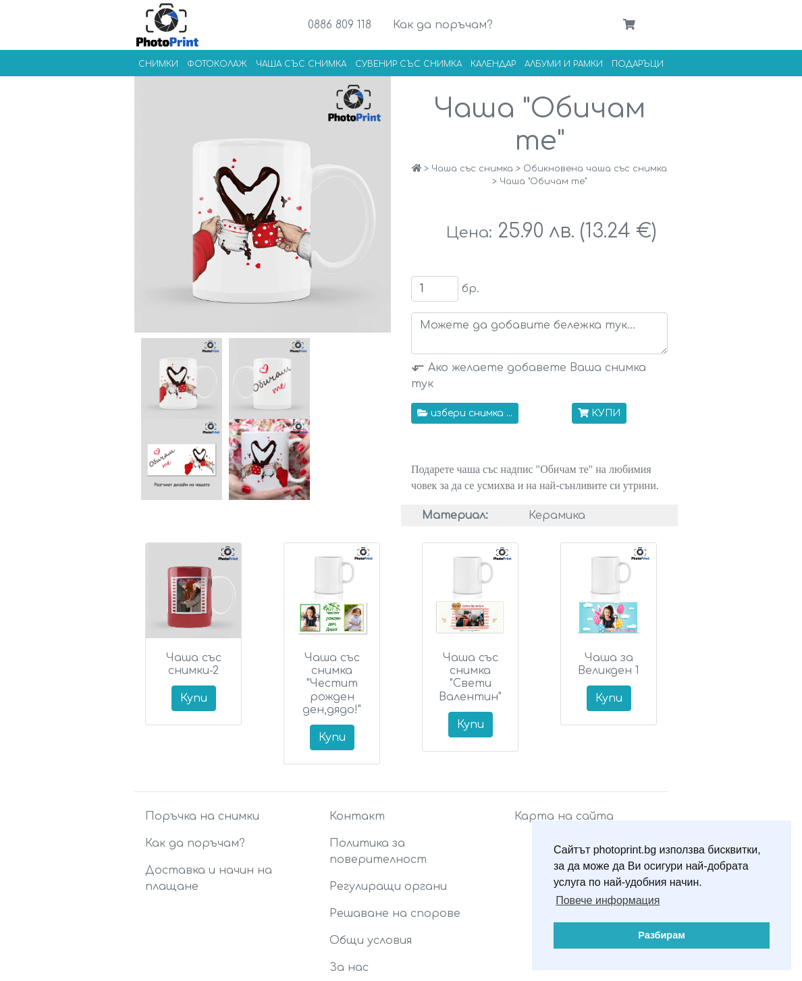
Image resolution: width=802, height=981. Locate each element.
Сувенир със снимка (408, 64)
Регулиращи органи (388, 886)
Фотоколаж (217, 64)
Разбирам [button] (661, 935)
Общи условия (370, 940)
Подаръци (638, 64)
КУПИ (599, 413)
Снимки (158, 64)
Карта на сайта (564, 816)
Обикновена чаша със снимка (595, 168)
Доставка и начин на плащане (208, 878)
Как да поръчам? (443, 25)
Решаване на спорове (394, 913)
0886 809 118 (339, 25)
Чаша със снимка (301, 64)
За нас (349, 967)
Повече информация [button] (608, 900)
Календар (493, 64)
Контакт (357, 816)
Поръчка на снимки (202, 816)
